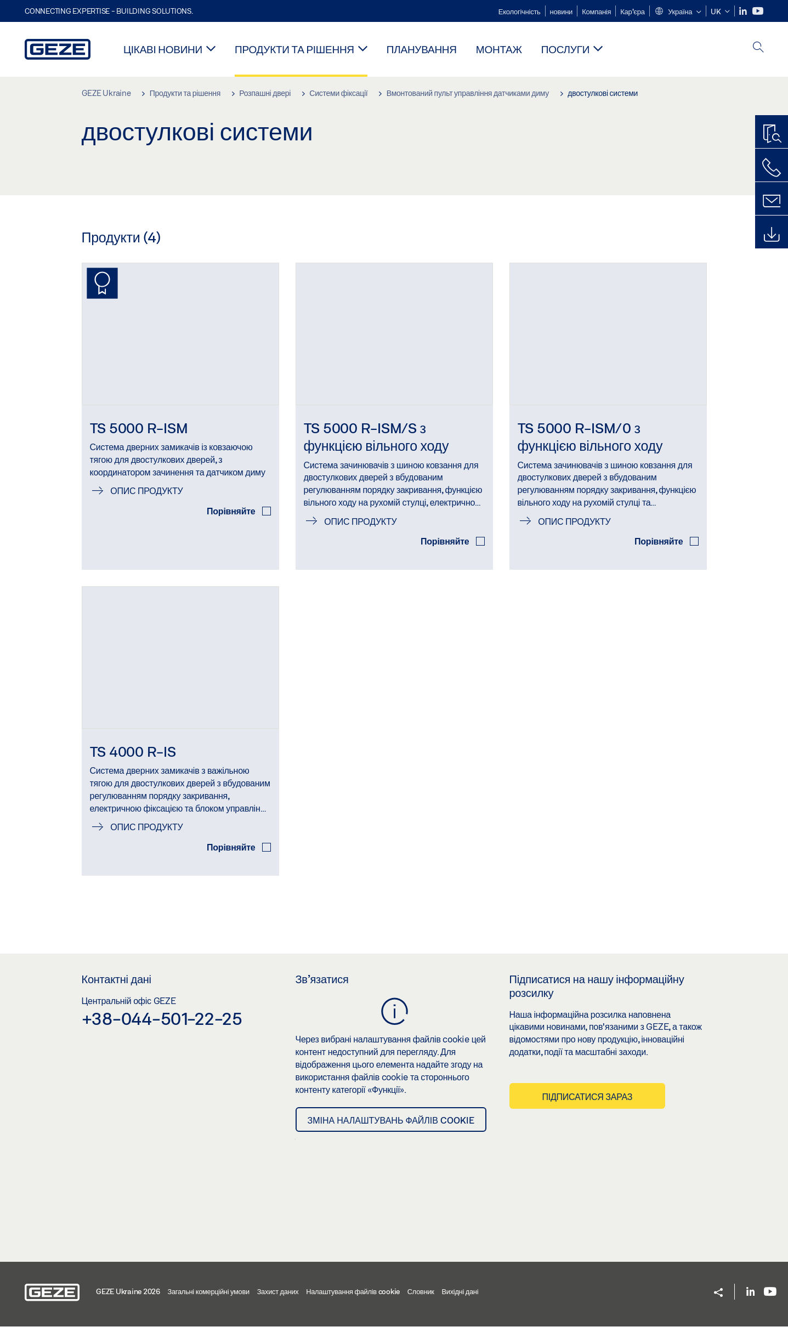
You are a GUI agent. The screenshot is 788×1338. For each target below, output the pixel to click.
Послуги (565, 49)
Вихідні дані (459, 1303)
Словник (420, 1303)
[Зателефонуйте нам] (771, 168)
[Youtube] (757, 11)
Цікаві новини (162, 49)
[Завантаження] (771, 235)
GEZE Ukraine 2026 (128, 1303)
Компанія (596, 11)
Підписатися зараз (587, 1108)
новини (561, 11)
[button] (677, 12)
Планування (422, 49)
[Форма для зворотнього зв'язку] (771, 201)
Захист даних (278, 1303)
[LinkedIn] (744, 11)
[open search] (758, 48)
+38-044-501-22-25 (162, 1030)
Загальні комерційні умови (209, 1303)
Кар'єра (632, 11)
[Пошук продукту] (771, 134)
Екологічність (519, 11)
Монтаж (499, 49)
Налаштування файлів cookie (353, 1303)
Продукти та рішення (294, 49)
